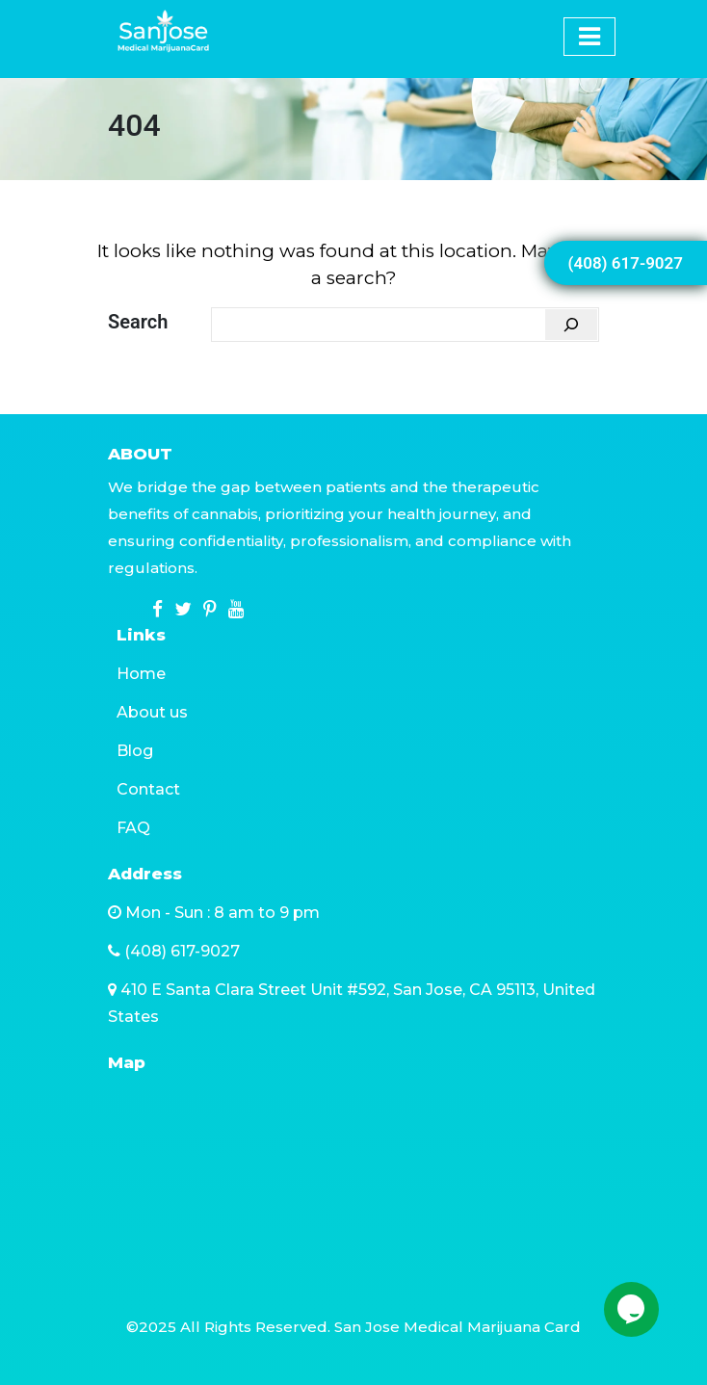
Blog (135, 751)
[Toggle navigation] (563, 17)
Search (138, 321)
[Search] (571, 324)
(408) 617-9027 (625, 263)
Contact (148, 789)
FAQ (133, 828)
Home (141, 674)
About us (152, 712)
